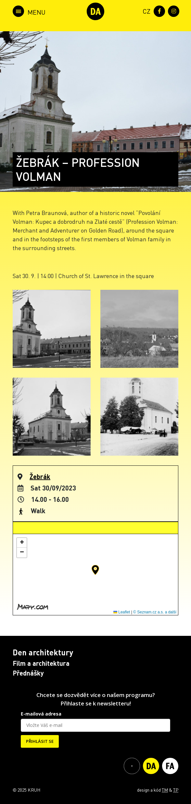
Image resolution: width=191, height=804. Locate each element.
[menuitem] (145, 10)
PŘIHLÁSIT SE (40, 741)
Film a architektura (41, 663)
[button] (95, 570)
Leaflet (121, 612)
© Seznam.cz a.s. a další (154, 612)
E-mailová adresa (41, 714)
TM (165, 790)
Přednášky (28, 673)
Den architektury (43, 652)
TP (175, 790)
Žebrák (40, 476)
